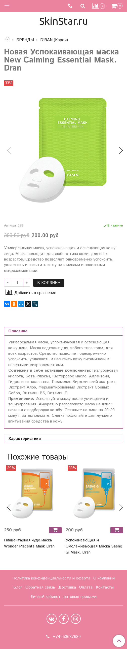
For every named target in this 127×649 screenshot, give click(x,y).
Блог (17, 587)
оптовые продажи (80, 597)
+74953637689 (66, 637)
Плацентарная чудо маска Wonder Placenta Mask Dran (29, 543)
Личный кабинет (45, 597)
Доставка (67, 587)
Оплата (86, 587)
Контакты (105, 587)
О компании (104, 578)
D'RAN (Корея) (54, 40)
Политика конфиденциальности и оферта (51, 578)
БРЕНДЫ (25, 40)
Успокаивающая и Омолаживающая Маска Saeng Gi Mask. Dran (94, 546)
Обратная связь (40, 587)
